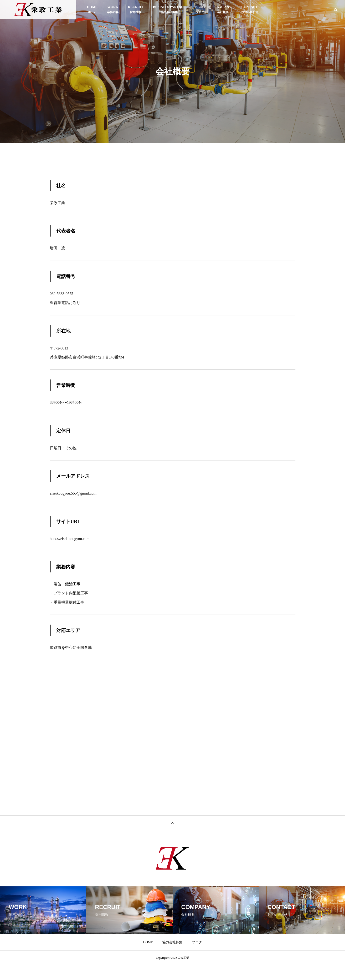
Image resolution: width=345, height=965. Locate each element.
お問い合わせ (249, 9)
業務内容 (112, 9)
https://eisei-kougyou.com (70, 539)
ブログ (200, 9)
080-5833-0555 (61, 294)
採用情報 (136, 9)
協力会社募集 (169, 9)
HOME (92, 9)
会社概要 (222, 9)
